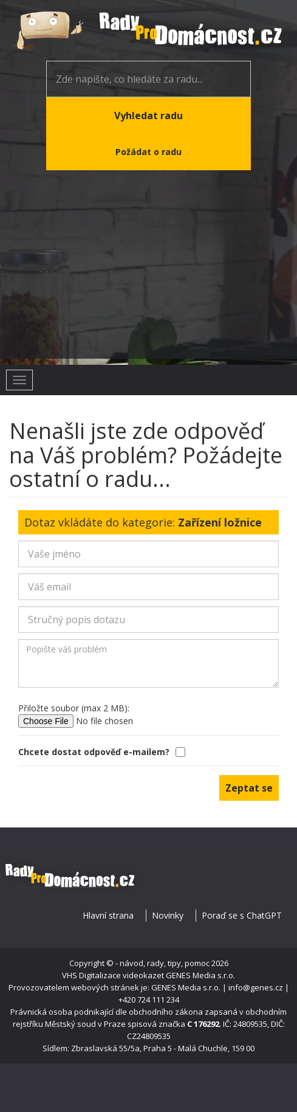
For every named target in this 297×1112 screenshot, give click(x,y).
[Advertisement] (148, 273)
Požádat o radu (148, 151)
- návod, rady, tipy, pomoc (162, 963)
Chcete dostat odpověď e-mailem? (102, 752)
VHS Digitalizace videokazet (113, 975)
